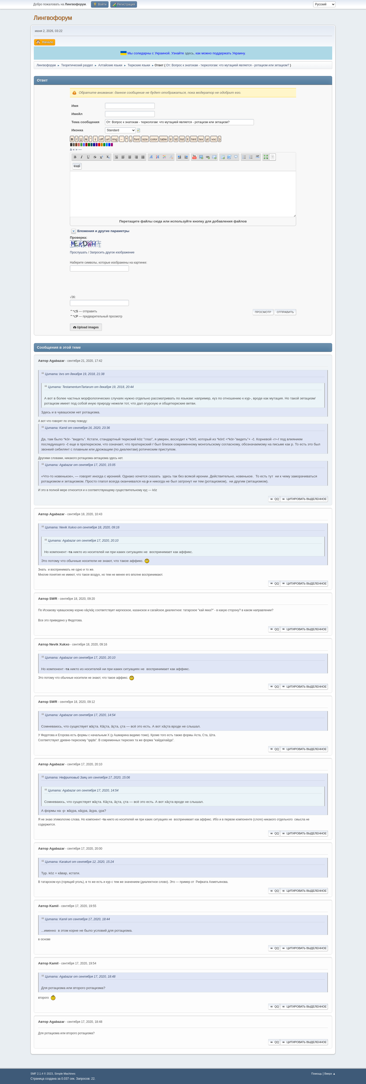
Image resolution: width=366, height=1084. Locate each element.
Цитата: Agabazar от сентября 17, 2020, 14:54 (80, 715)
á (71, 149)
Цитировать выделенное (304, 498)
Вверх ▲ (330, 1073)
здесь (189, 53)
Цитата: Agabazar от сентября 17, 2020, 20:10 (83, 540)
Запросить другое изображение (112, 252)
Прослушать (78, 252)
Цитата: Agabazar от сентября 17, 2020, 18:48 (80, 976)
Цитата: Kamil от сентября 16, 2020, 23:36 (77, 428)
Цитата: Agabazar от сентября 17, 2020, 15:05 (80, 465)
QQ (274, 498)
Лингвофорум (53, 17)
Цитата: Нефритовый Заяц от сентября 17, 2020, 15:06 (87, 777)
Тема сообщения (85, 122)
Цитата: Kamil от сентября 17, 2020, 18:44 (77, 919)
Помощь (316, 1073)
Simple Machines (64, 1073)
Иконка (77, 130)
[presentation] (108, 283)
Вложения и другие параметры (103, 231)
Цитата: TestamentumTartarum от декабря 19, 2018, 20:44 (91, 387)
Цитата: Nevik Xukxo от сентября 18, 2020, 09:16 (82, 527)
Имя (74, 106)
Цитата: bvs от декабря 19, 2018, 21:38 (74, 374)
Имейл (77, 114)
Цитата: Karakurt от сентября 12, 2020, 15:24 (79, 862)
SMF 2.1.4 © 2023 (41, 1073)
